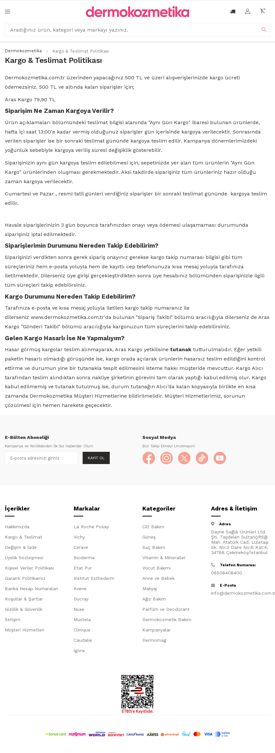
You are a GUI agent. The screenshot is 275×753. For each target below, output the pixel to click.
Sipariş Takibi (154, 317)
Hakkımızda (17, 526)
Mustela (82, 619)
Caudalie (83, 640)
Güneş (149, 537)
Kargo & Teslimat (23, 537)
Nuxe (79, 609)
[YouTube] (219, 458)
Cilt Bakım (153, 526)
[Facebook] (148, 458)
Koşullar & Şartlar (24, 598)
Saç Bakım (153, 547)
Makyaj (149, 588)
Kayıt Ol (96, 458)
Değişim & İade (21, 547)
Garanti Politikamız (25, 578)
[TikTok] (202, 458)
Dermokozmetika (23, 51)
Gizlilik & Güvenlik (23, 609)
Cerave (81, 547)
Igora (79, 650)
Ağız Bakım (154, 598)
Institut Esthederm (94, 578)
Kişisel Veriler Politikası (29, 567)
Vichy (79, 537)
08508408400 (226, 572)
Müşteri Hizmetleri (24, 629)
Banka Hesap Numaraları (31, 588)
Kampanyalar (156, 629)
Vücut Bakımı (156, 567)
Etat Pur (83, 567)
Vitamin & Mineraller (164, 557)
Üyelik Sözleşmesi (24, 557)
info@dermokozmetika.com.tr (240, 593)
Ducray (81, 598)
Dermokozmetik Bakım (166, 619)
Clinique (82, 629)
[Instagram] (166, 458)
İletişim (12, 619)
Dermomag (154, 640)
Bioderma (84, 557)
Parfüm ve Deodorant (165, 609)
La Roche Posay (91, 526)
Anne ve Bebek (158, 578)
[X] (184, 458)
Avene (80, 588)
